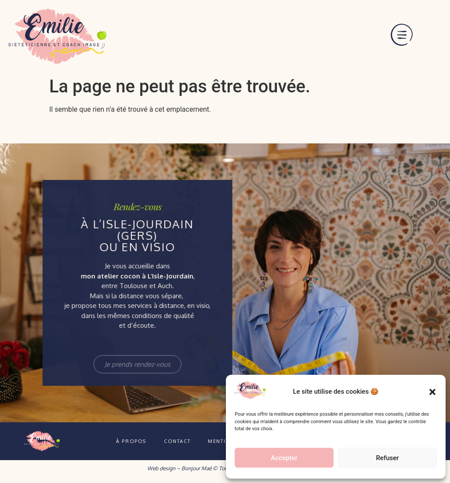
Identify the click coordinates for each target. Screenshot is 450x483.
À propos (131, 441)
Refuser (387, 458)
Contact (177, 441)
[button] (432, 392)
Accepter (284, 458)
